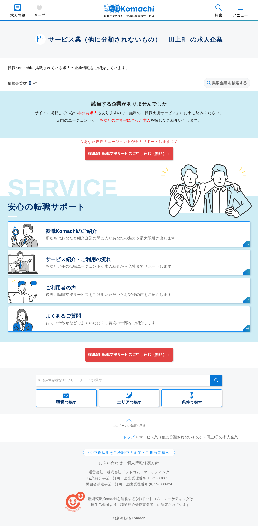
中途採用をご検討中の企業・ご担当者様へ (131, 452)
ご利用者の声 (61, 287)
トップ (128, 437)
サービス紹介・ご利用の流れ (78, 259)
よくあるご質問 (63, 316)
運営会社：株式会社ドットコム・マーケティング (129, 472)
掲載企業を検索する (227, 83)
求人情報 (17, 15)
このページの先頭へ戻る (129, 425)
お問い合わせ (111, 463)
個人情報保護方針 (143, 463)
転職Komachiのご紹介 (71, 231)
